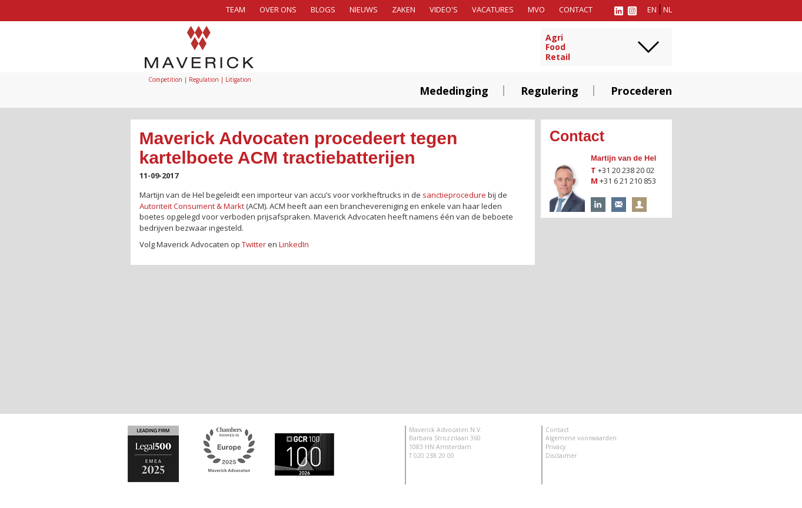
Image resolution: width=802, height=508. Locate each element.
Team (235, 9)
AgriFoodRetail (557, 47)
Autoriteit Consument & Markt (191, 206)
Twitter (254, 244)
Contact (576, 9)
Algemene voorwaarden (581, 438)
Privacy (555, 447)
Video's (444, 9)
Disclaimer (561, 455)
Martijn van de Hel (623, 158)
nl (667, 9)
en (652, 9)
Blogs (323, 9)
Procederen (641, 90)
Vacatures (493, 9)
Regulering (549, 90)
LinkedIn (294, 244)
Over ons (278, 9)
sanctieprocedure (454, 195)
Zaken (403, 9)
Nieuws (364, 9)
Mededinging (454, 90)
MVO (536, 9)
